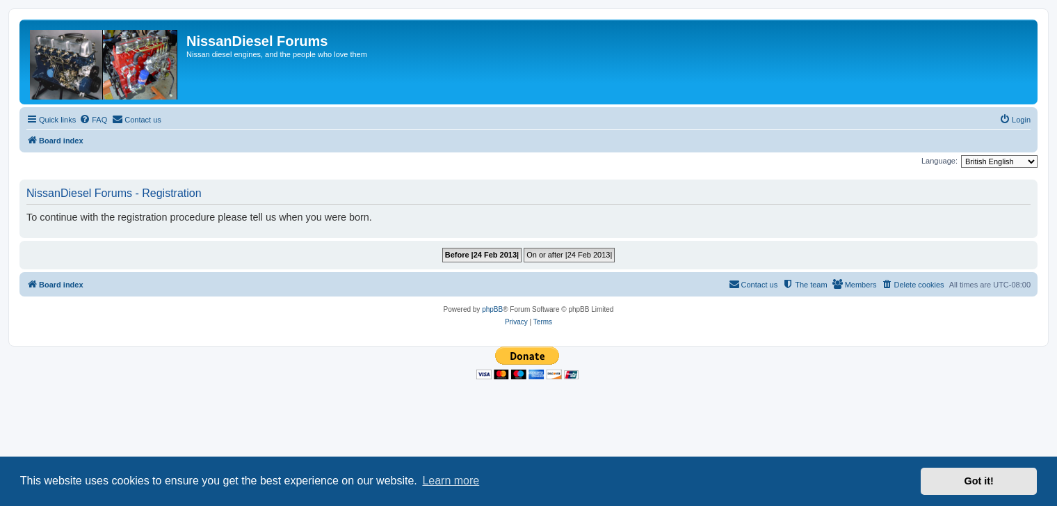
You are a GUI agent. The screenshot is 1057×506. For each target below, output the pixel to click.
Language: (939, 161)
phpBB (492, 309)
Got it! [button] (979, 481)
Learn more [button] (450, 481)
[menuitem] (93, 119)
